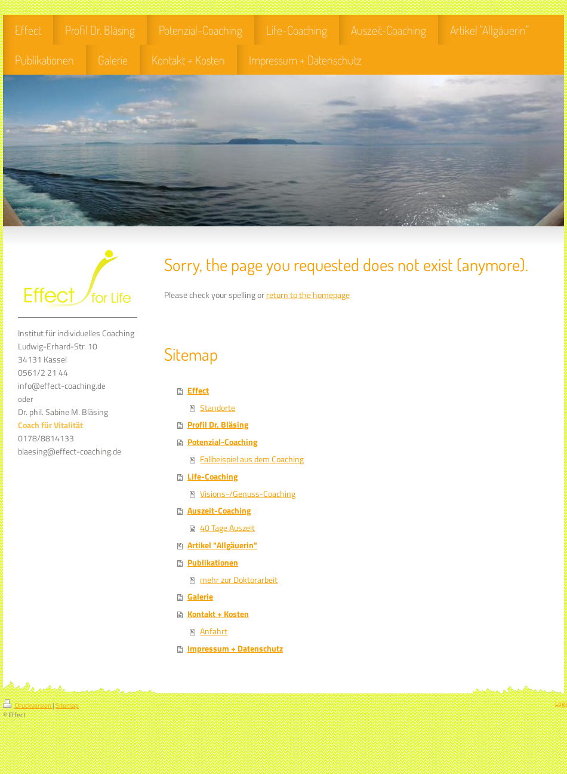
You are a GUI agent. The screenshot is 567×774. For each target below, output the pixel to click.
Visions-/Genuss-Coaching (247, 493)
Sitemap (67, 705)
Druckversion (28, 705)
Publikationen (212, 562)
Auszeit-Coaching (219, 510)
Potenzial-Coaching (222, 442)
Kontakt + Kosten (218, 614)
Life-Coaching (212, 476)
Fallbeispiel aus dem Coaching (252, 459)
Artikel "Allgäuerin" (222, 545)
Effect (198, 390)
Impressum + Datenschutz (235, 648)
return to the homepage (308, 295)
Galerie (200, 596)
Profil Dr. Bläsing (217, 424)
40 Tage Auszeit (227, 528)
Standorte (217, 407)
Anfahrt (213, 631)
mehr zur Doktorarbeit (239, 579)
